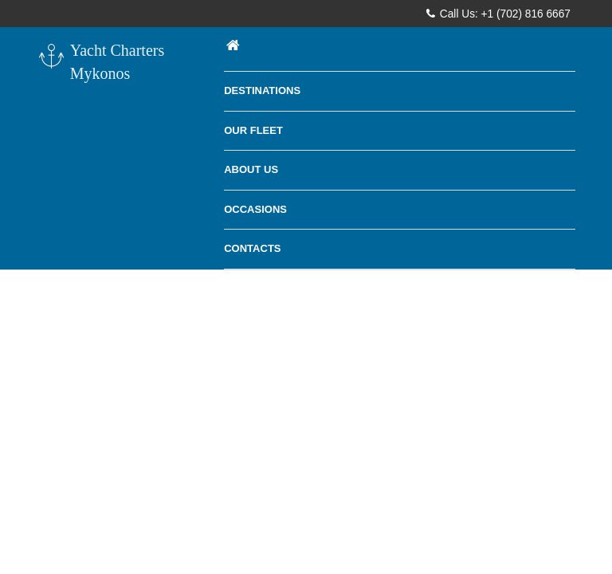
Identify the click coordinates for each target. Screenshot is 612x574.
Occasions (255, 209)
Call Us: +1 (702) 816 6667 (498, 13)
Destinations (262, 90)
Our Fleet (253, 130)
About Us (251, 169)
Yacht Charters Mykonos (101, 61)
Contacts (252, 248)
